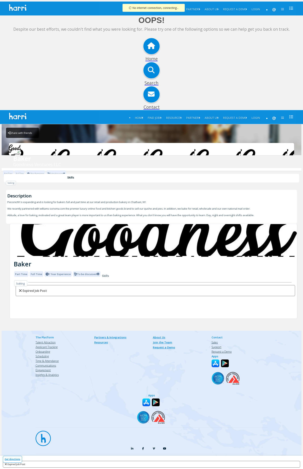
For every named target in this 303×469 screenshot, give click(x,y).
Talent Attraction (46, 342)
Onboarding (43, 351)
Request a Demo (235, 9)
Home (139, 118)
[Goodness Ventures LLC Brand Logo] (151, 149)
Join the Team (162, 342)
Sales (215, 342)
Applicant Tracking (47, 347)
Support (216, 347)
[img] (153, 240)
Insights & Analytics (47, 375)
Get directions (12, 459)
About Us (211, 9)
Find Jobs (154, 118)
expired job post (16, 464)
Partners (193, 9)
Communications (46, 365)
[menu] (290, 8)
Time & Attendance (47, 361)
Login (255, 9)
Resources (173, 118)
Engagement (43, 370)
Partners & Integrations (110, 337)
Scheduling (42, 356)
